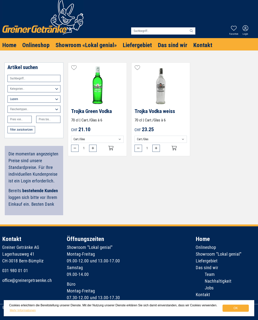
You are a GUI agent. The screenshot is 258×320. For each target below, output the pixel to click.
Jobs (209, 288)
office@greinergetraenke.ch (27, 280)
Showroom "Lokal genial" (218, 254)
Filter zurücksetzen (21, 129)
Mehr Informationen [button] (23, 310)
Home (9, 45)
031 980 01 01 (15, 270)
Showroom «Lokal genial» (86, 45)
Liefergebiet (137, 45)
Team (210, 274)
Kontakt (202, 45)
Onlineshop (36, 45)
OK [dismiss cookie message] (236, 308)
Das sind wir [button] (172, 45)
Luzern (34, 99)
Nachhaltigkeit (218, 281)
